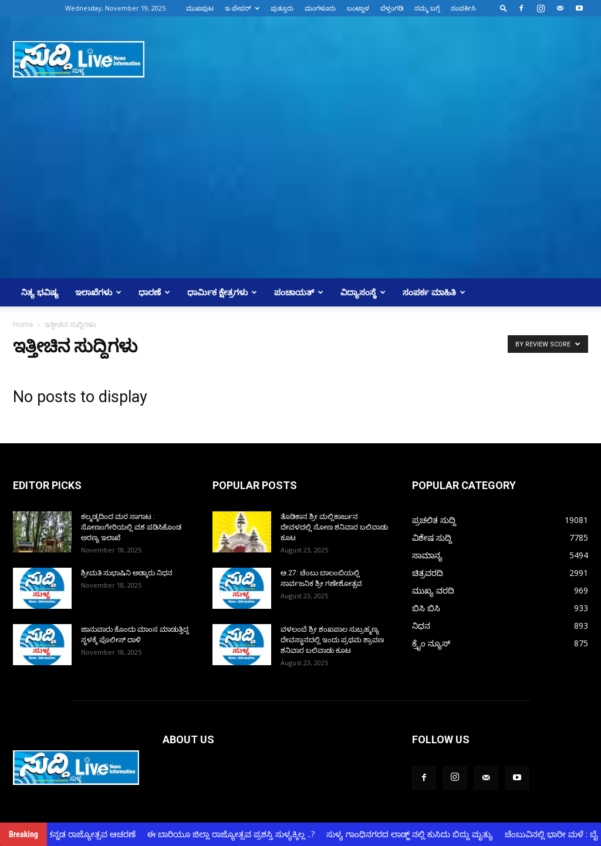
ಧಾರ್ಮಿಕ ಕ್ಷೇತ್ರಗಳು (222, 292)
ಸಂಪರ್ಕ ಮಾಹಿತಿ (434, 292)
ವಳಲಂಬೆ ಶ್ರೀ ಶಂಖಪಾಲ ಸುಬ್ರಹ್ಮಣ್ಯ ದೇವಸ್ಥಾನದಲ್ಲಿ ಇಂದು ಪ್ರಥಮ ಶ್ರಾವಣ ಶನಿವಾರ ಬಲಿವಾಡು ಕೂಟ (332, 640)
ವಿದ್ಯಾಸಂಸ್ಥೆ (363, 292)
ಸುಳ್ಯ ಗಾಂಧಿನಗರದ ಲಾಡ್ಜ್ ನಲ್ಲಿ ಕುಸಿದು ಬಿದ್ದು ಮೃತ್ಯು (414, 834)
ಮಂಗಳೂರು (320, 8)
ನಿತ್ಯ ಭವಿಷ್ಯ (40, 292)
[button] (503, 8)
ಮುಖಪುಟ (200, 8)
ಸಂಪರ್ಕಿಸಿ (463, 8)
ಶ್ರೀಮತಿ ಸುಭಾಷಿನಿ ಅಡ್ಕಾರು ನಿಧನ (127, 573)
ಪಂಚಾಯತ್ (298, 292)
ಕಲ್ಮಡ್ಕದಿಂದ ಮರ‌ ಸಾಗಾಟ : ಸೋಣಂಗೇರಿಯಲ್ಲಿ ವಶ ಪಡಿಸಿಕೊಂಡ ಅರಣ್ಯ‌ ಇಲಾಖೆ (131, 527)
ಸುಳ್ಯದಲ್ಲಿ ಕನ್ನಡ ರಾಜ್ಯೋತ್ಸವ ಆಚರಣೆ (80, 834)
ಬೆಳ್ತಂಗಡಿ (391, 8)
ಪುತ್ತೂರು (282, 8)
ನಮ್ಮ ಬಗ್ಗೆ (427, 8)
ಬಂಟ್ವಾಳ (358, 8)
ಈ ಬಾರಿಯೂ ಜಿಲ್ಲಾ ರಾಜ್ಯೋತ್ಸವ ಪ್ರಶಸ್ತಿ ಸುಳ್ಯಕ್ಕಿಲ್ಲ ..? (235, 834)
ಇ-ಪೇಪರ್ (242, 8)
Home (23, 324)
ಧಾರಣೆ (154, 292)
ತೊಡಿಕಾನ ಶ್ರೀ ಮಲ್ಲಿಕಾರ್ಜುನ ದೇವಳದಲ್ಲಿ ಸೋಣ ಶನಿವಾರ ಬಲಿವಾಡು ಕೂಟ (334, 527)
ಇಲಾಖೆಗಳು (98, 292)
